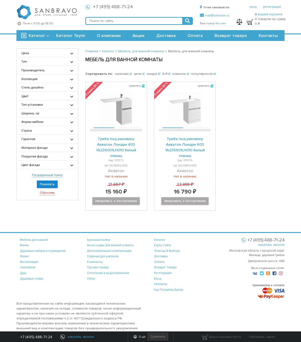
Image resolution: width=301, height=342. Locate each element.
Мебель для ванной (34, 240)
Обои (91, 279)
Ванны (24, 245)
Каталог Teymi (70, 35)
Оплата (195, 35)
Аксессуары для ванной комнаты (110, 245)
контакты (160, 284)
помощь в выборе (167, 251)
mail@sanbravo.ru (214, 15)
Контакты (268, 35)
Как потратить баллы (168, 290)
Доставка (166, 35)
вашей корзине (270, 14)
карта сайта (162, 245)
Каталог (37, 35)
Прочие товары (98, 267)
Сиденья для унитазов (103, 256)
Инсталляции (29, 262)
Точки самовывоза (214, 7)
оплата (159, 262)
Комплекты (95, 262)
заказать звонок (271, 245)
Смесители (28, 267)
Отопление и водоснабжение (108, 273)
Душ (23, 273)
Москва (220, 23)
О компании (109, 35)
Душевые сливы (31, 279)
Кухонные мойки (98, 240)
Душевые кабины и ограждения (43, 251)
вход (253, 7)
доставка (161, 256)
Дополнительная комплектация (109, 251)
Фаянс (24, 256)
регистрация (272, 7)
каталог (159, 240)
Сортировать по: (99, 74)
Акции (138, 35)
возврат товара (165, 267)
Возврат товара (230, 35)
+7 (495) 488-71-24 (113, 7)
